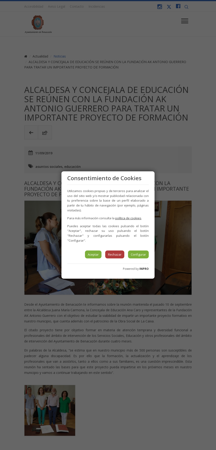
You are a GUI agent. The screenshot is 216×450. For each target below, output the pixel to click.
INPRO (144, 269)
